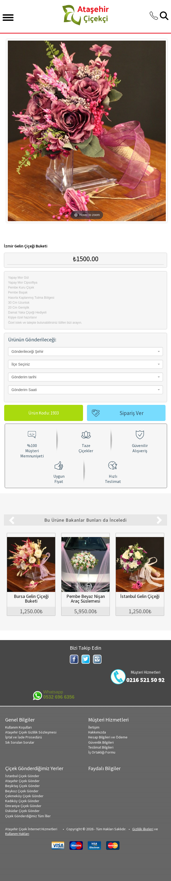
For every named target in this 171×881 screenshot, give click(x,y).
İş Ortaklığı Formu (101, 752)
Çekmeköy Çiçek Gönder (24, 795)
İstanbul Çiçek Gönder (22, 775)
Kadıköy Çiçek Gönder (22, 800)
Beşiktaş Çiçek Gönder (22, 785)
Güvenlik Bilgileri (101, 742)
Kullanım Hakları (17, 833)
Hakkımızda (97, 732)
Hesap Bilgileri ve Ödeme (108, 737)
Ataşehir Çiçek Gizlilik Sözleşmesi (30, 732)
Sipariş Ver (131, 413)
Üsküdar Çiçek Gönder (22, 810)
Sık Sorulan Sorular (19, 742)
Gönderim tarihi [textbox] (23, 377)
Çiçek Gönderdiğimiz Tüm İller (28, 815)
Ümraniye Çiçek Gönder (23, 805)
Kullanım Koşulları (18, 727)
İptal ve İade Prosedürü (23, 737)
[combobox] (85, 351)
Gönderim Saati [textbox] (24, 390)
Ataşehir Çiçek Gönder (22, 780)
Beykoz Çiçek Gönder (22, 790)
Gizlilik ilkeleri (142, 828)
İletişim (93, 727)
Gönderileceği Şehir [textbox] (27, 351)
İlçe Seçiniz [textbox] (20, 364)
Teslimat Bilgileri (100, 747)
